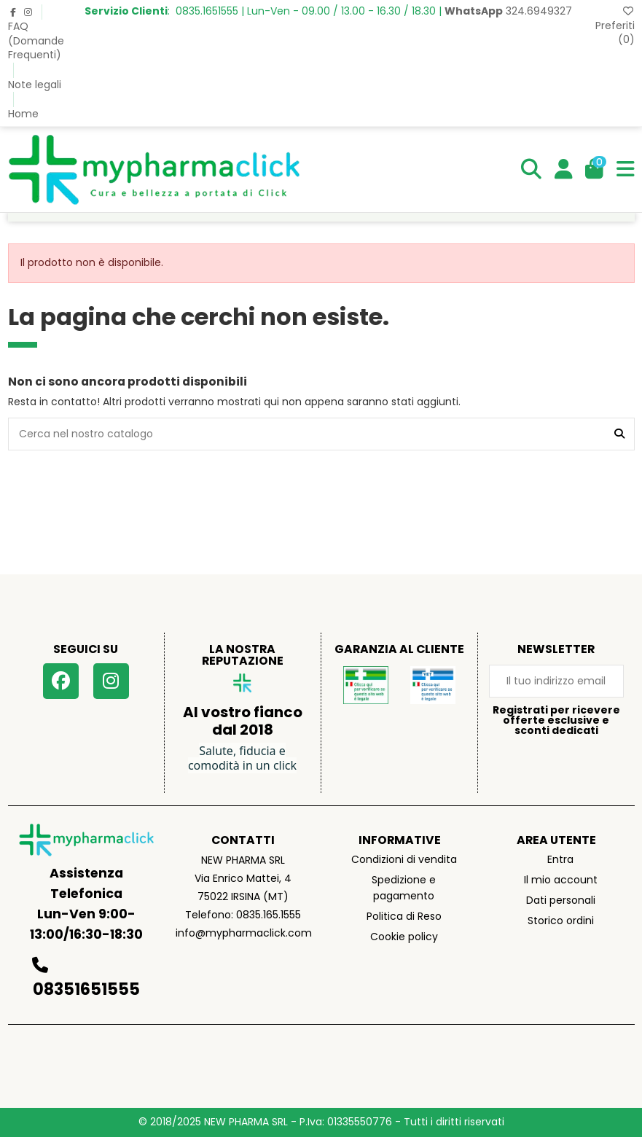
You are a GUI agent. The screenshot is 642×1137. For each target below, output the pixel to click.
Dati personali (560, 900)
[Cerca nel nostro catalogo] (619, 434)
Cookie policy (404, 936)
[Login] (563, 169)
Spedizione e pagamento (404, 887)
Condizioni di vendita (404, 859)
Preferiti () (615, 26)
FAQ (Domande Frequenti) (36, 40)
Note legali (34, 84)
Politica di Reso (404, 916)
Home (23, 113)
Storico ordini (561, 920)
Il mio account (561, 879)
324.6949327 (508, 11)
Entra (560, 859)
